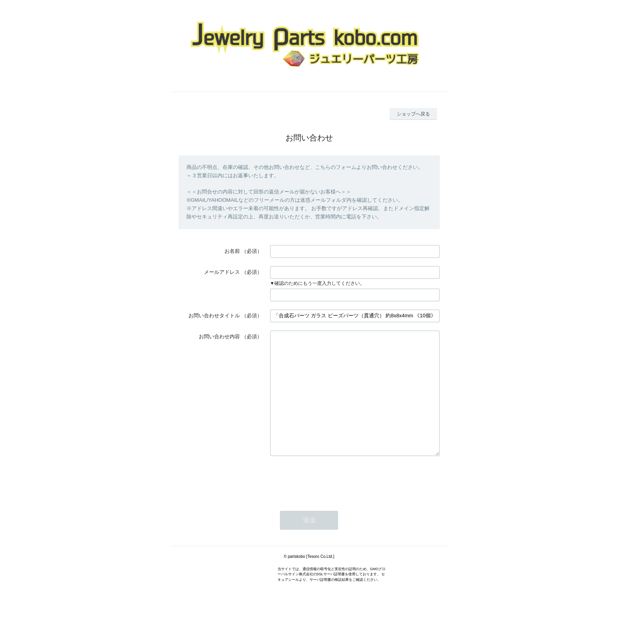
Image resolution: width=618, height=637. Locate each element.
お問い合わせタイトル (214, 315)
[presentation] (330, 503)
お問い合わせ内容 (219, 336)
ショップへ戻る (413, 114)
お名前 (232, 251)
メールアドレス (222, 272)
